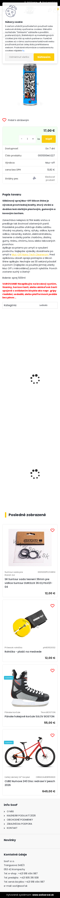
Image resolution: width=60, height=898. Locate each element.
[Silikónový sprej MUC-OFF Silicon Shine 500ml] (30, 80)
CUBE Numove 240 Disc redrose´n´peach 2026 (30, 783)
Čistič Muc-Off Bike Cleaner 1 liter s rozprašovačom (26, 401)
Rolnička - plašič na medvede (23, 651)
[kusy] (27, 139)
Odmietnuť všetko (19, 57)
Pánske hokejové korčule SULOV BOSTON (29, 716)
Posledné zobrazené (27, 514)
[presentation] (4, 375)
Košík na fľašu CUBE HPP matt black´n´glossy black (28, 491)
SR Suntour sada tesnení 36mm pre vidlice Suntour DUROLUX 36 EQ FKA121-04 (28, 583)
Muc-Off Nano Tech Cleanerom (30, 254)
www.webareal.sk (43, 894)
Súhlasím (43, 57)
